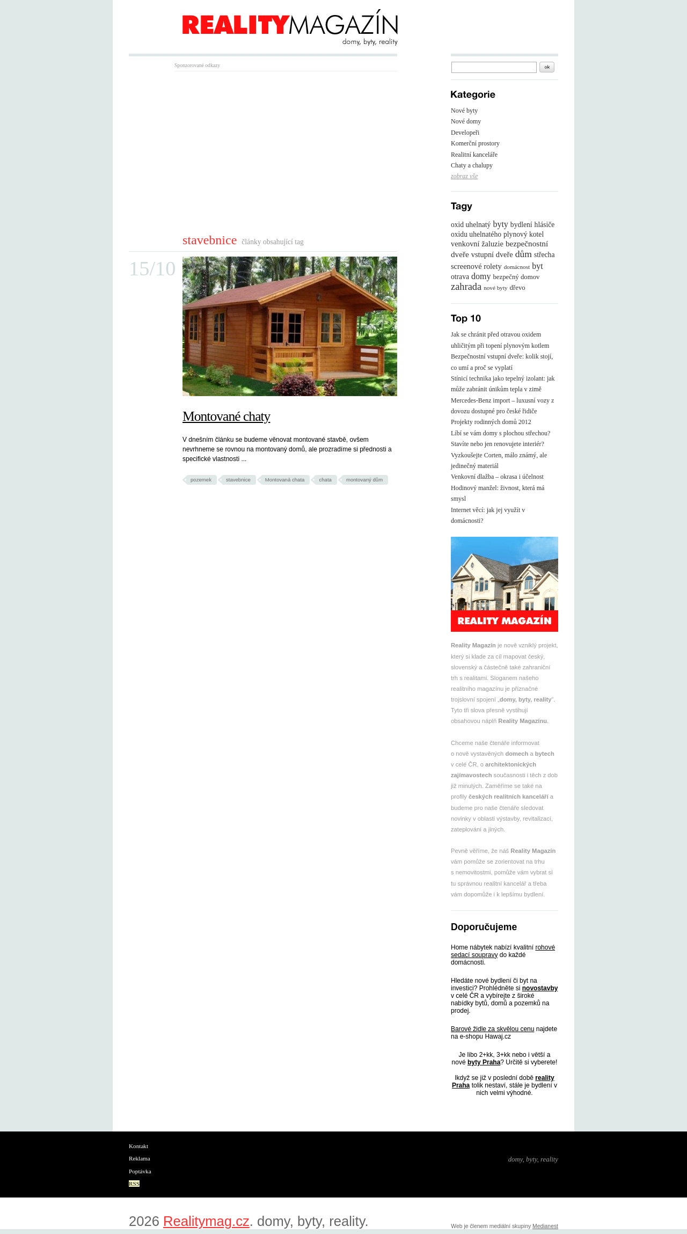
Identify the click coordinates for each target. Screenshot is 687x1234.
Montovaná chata (285, 480)
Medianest (545, 1226)
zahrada (466, 286)
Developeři (465, 132)
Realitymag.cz (206, 1221)
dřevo (517, 287)
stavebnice (238, 480)
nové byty (495, 287)
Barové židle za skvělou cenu (492, 1029)
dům (523, 254)
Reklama (139, 1158)
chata (325, 480)
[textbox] (494, 67)
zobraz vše (464, 176)
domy (481, 276)
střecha (544, 255)
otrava (460, 277)
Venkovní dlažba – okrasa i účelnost (497, 476)
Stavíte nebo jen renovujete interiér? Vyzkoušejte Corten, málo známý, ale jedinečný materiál (499, 455)
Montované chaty (226, 416)
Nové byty (464, 110)
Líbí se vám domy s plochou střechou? (500, 433)
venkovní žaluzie (477, 243)
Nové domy (466, 121)
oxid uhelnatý (471, 225)
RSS (134, 1183)
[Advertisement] (264, 152)
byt (537, 266)
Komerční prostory (475, 143)
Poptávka (140, 1171)
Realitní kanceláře (474, 154)
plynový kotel (523, 234)
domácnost (517, 267)
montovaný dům (364, 480)
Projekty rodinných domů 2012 (491, 422)
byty (500, 224)
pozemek (201, 480)
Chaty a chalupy (472, 165)
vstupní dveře (492, 254)
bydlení (521, 225)
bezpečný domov (516, 277)
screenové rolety (476, 266)
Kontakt (138, 1146)
